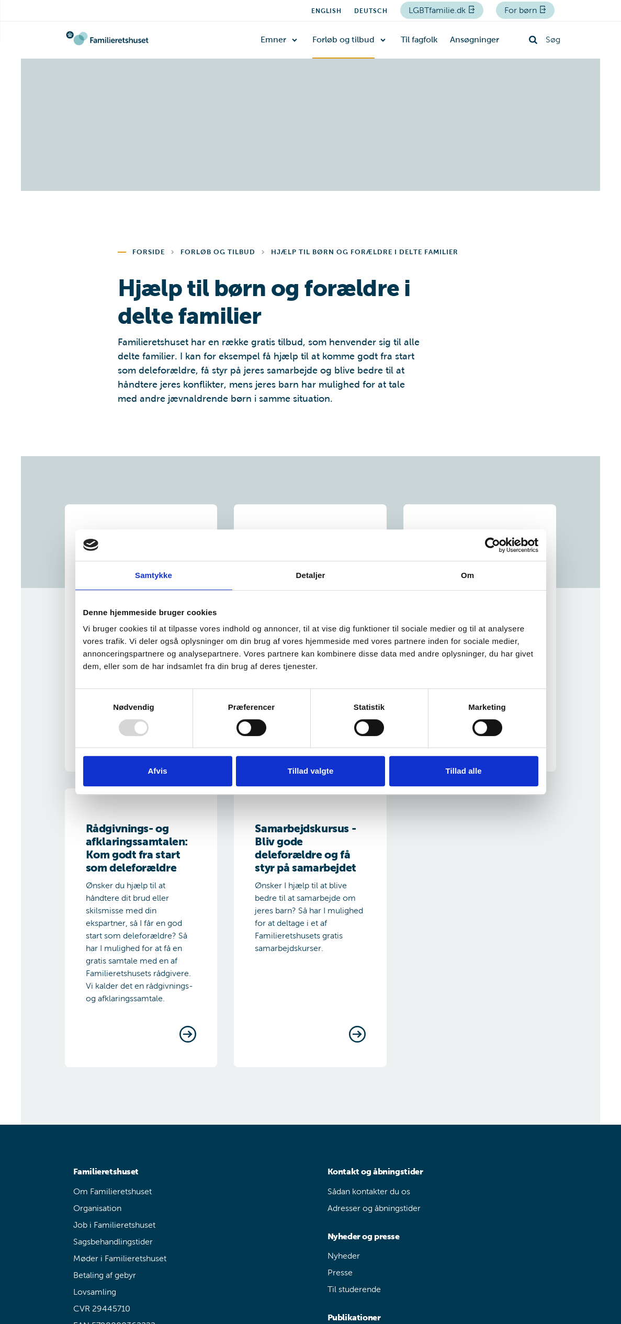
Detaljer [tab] (310, 575)
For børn (521, 10)
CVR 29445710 (101, 1308)
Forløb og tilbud (343, 39)
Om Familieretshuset (112, 1191)
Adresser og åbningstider (374, 1208)
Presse (340, 1272)
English (326, 11)
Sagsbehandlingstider (113, 1241)
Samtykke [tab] (153, 575)
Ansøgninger (474, 39)
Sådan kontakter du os (369, 1191)
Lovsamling (94, 1291)
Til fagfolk (419, 39)
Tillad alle (463, 770)
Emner (273, 39)
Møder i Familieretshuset (119, 1258)
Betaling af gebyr (104, 1275)
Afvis (157, 770)
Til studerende (354, 1289)
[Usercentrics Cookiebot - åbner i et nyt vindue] (492, 545)
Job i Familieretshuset (114, 1224)
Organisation (97, 1208)
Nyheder (344, 1255)
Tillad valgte (311, 770)
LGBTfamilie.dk (438, 10)
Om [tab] (467, 575)
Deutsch (371, 11)
